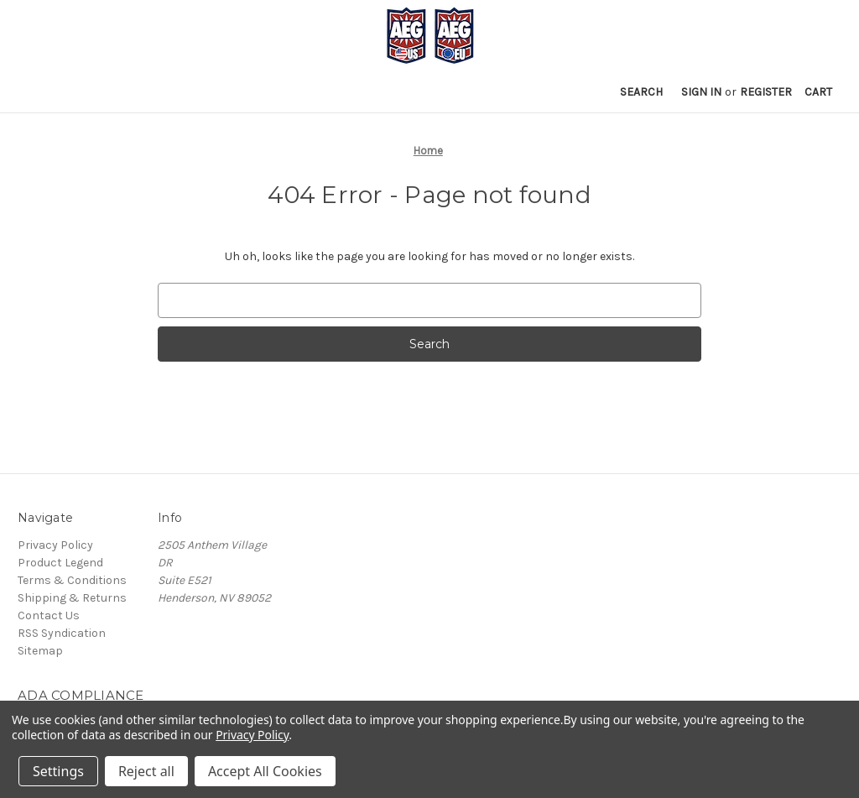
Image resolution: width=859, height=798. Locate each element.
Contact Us (49, 615)
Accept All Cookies (265, 771)
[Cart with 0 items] (818, 91)
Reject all (146, 771)
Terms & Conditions (72, 580)
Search (641, 92)
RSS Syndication (62, 633)
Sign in (701, 92)
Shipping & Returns (72, 598)
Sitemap (40, 651)
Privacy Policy (55, 545)
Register (766, 92)
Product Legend (60, 562)
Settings (58, 771)
